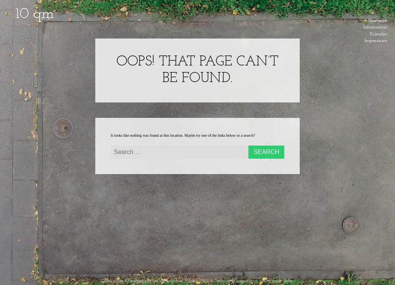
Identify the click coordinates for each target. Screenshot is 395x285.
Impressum (376, 39)
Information (375, 25)
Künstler (378, 32)
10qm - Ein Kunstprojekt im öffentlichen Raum (149, 281)
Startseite (377, 19)
